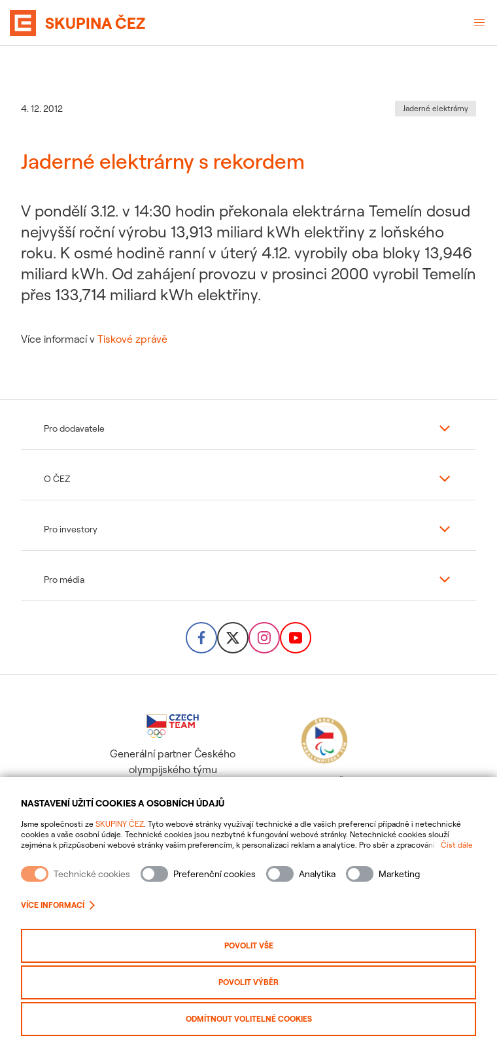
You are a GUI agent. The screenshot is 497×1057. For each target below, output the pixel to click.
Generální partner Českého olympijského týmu (172, 745)
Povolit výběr (248, 982)
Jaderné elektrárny (435, 108)
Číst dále (457, 845)
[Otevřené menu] (479, 23)
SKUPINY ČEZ (119, 824)
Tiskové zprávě (132, 338)
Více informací (58, 905)
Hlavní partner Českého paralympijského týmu (324, 759)
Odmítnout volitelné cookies (249, 1019)
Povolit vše (248, 945)
